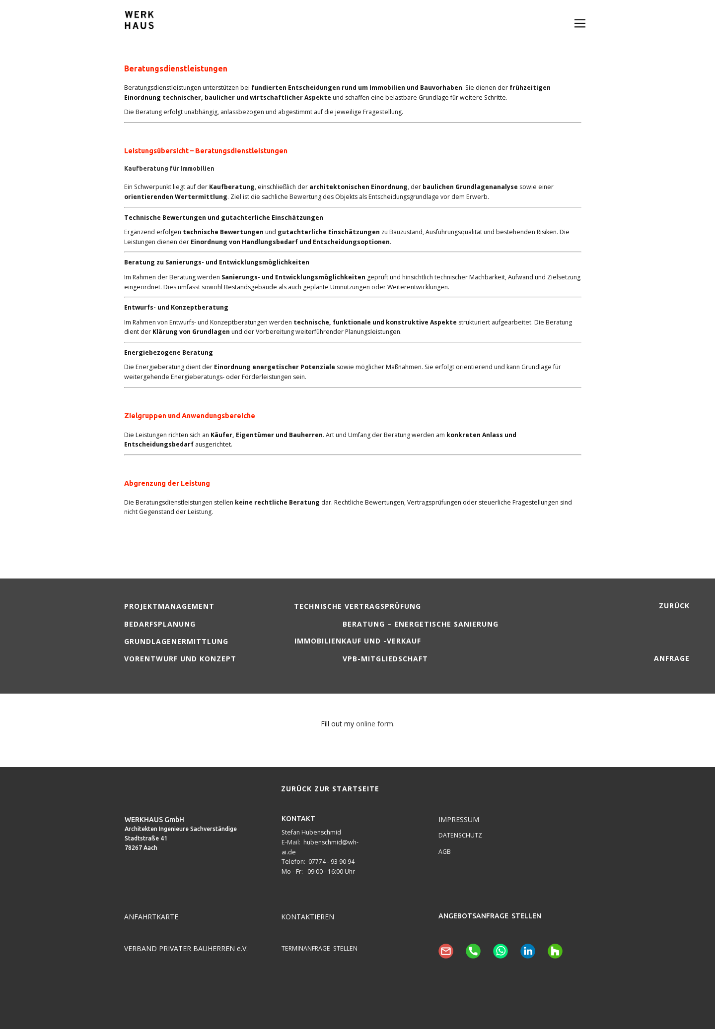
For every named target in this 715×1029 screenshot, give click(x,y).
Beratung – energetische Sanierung (421, 624)
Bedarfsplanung (160, 624)
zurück (674, 605)
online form (374, 723)
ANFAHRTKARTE (151, 916)
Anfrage (672, 658)
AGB (444, 851)
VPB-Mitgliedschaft (385, 658)
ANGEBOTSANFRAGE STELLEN (489, 916)
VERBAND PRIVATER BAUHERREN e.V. (186, 948)
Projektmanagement (169, 606)
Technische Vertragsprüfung (357, 606)
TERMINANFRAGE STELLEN (320, 948)
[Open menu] (580, 23)
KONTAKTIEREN (307, 916)
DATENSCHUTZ (460, 835)
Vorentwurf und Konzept (180, 658)
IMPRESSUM (458, 819)
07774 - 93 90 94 (331, 861)
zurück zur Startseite (330, 788)
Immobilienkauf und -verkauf (357, 640)
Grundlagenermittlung (176, 641)
